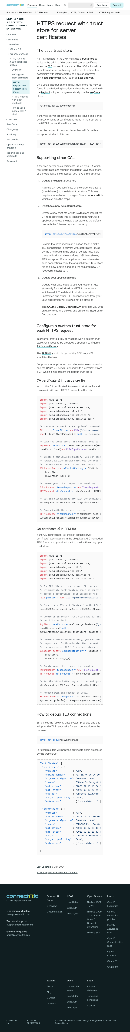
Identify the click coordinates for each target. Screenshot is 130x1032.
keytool (45, 92)
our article (97, 195)
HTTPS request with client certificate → (57, 872)
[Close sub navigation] (18, 39)
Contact (117, 5)
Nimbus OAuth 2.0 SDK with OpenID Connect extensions (94, 919)
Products (32, 5)
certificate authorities (49, 77)
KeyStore (95, 92)
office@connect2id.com (18, 935)
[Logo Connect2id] (15, 5)
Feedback (102, 5)
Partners (51, 1003)
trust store (88, 58)
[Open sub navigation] (19, 49)
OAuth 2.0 (112, 966)
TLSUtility (47, 353)
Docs (41, 5)
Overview (12, 34)
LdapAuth (72, 907)
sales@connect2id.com (18, 914)
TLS (50, 66)
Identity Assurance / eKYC (113, 929)
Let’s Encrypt (85, 77)
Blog (57, 5)
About (50, 986)
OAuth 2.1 (112, 961)
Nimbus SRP (93, 932)
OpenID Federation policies (112, 915)
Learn (50, 5)
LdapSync (72, 913)
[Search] (91, 5)
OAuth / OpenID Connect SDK (64, 306)
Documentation (55, 911)
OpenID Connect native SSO (115, 942)
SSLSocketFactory (47, 346)
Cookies (91, 1005)
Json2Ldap (73, 902)
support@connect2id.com (20, 924)
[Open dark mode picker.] (65, 5)
